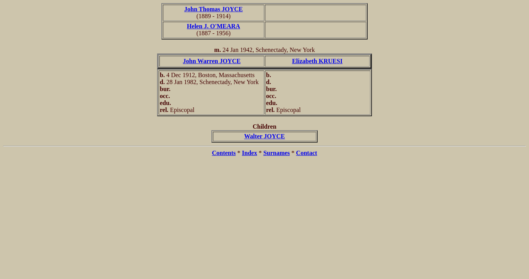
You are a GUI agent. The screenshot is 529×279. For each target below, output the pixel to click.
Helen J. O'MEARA (213, 26)
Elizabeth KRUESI (317, 61)
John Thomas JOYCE (213, 9)
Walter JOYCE (264, 136)
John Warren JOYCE (212, 61)
